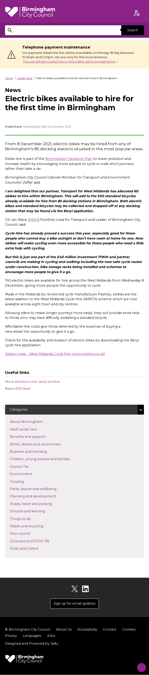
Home (9, 78)
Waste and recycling (34, 526)
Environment (28, 474)
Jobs (51, 636)
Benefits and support (35, 436)
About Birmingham (33, 421)
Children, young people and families (47, 459)
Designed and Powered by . (32, 644)
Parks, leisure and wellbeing (40, 489)
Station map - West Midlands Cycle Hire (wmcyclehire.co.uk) (55, 354)
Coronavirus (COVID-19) (37, 541)
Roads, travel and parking (38, 503)
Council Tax (27, 466)
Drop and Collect (31, 548)
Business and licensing (36, 451)
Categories (19, 409)
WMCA (33, 220)
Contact (109, 630)
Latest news (24, 78)
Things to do (28, 518)
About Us (64, 630)
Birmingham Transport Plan (68, 159)
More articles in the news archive (32, 382)
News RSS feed (17, 389)
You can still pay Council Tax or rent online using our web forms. (69, 61)
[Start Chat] (139, 665)
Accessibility (87, 630)
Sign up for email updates (74, 604)
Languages (32, 636)
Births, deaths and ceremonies (42, 444)
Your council (27, 533)
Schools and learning (35, 511)
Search (132, 30)
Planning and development (40, 496)
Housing (24, 481)
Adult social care (30, 429)
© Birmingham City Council (27, 630)
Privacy (11, 636)
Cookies (128, 630)
